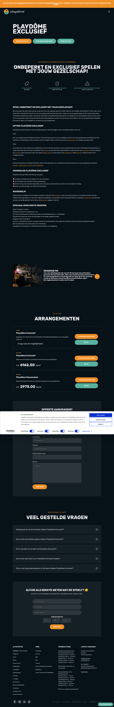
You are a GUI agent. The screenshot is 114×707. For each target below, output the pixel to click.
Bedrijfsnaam (37, 420)
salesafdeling (71, 140)
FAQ (37, 660)
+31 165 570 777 (85, 660)
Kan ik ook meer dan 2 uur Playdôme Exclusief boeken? (57, 558)
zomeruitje (22, 3)
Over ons (38, 654)
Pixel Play (17, 153)
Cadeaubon (38, 669)
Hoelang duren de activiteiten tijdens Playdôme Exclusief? (57, 529)
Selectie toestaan (101, 692)
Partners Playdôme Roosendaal (44, 666)
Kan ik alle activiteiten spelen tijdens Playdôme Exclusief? (57, 539)
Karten (14, 657)
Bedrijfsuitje (66, 41)
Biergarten (44, 200)
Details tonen (86, 704)
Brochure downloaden (44, 41)
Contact (38, 663)
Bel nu (86, 342)
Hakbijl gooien (16, 666)
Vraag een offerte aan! (86, 336)
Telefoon (35, 445)
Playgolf (78, 153)
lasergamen (85, 150)
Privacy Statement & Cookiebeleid (44, 672)
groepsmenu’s (87, 198)
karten (46, 150)
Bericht (35, 462)
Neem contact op (22, 41)
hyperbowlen (68, 153)
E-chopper (15, 679)
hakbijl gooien (47, 153)
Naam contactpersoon (39, 428)
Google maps (84, 672)
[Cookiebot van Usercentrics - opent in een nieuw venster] (10, 704)
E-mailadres (36, 437)
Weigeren (100, 697)
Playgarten (16, 654)
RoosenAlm (57, 195)
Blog (37, 657)
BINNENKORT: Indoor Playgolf (20, 651)
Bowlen (15, 660)
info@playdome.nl (85, 658)
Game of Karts (16, 663)
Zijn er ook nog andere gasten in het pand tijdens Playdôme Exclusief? (57, 568)
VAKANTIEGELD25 (52, 3)
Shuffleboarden (17, 672)
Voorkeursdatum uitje (39, 453)
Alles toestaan (101, 688)
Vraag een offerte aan (86, 380)
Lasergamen (16, 669)
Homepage (38, 651)
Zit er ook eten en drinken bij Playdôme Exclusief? (57, 549)
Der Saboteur (16, 682)
